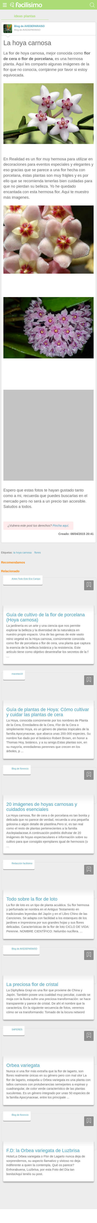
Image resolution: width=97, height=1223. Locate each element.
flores (37, 544)
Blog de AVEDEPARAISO (29, 26)
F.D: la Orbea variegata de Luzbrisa (43, 1142)
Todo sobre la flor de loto (31, 891)
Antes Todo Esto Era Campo (26, 571)
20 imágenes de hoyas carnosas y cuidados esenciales (41, 799)
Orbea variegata (23, 1057)
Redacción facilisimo (22, 855)
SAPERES (17, 1021)
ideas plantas (25, 16)
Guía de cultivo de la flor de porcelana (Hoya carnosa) (45, 609)
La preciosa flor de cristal (32, 976)
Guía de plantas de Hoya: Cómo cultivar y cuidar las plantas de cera (47, 704)
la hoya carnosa (22, 544)
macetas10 (17, 666)
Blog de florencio (20, 760)
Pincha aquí (60, 517)
